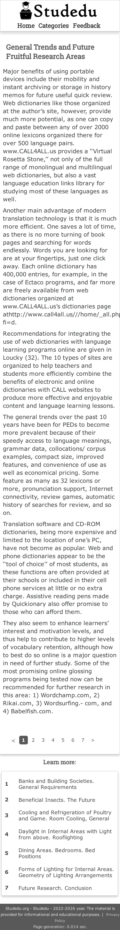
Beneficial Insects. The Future (57, 800)
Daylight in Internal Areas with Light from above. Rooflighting (65, 834)
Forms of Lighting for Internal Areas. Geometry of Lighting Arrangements (66, 872)
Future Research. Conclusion (55, 888)
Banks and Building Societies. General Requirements (56, 784)
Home (26, 25)
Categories (53, 25)
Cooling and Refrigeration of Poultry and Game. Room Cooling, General (65, 815)
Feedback (86, 25)
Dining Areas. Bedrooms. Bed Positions (57, 853)
